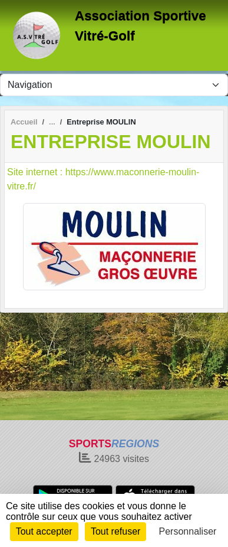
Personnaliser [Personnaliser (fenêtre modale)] (188, 531)
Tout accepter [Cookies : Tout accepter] (44, 531)
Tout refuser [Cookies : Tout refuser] (115, 531)
